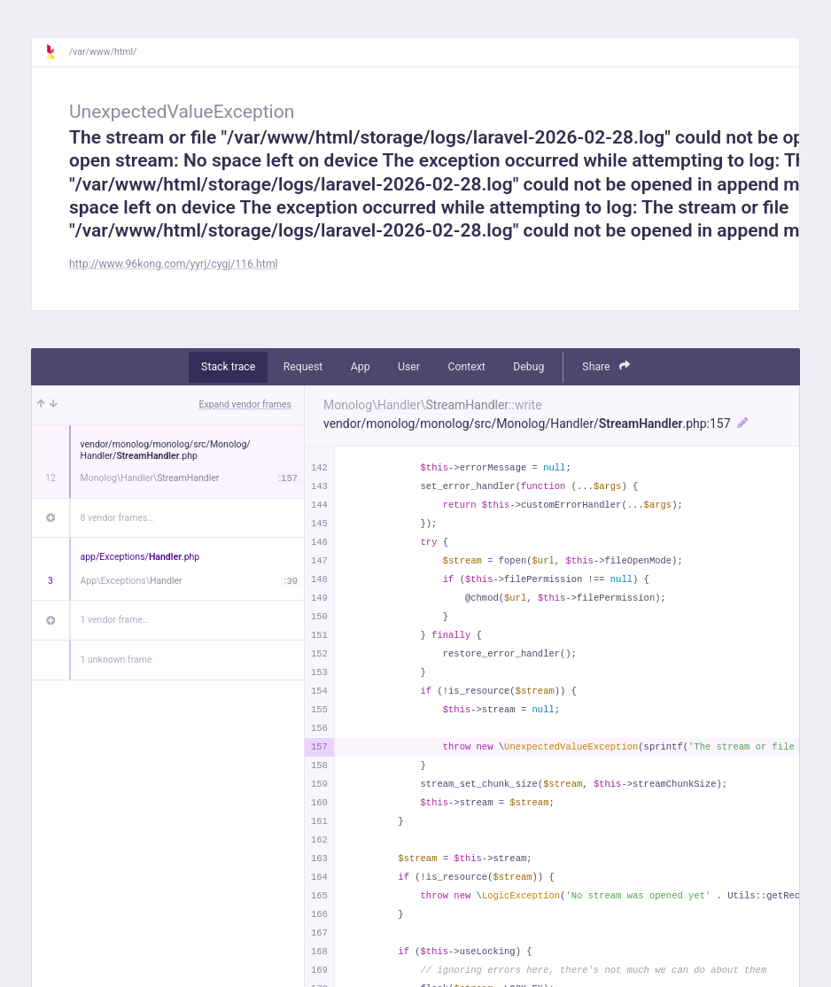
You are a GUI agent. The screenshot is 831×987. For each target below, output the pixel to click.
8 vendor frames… (117, 518)
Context (466, 367)
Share (606, 366)
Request (303, 367)
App (360, 367)
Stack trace (228, 367)
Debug (528, 367)
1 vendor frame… (115, 620)
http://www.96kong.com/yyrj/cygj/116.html (173, 264)
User (409, 367)
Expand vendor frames (245, 404)
